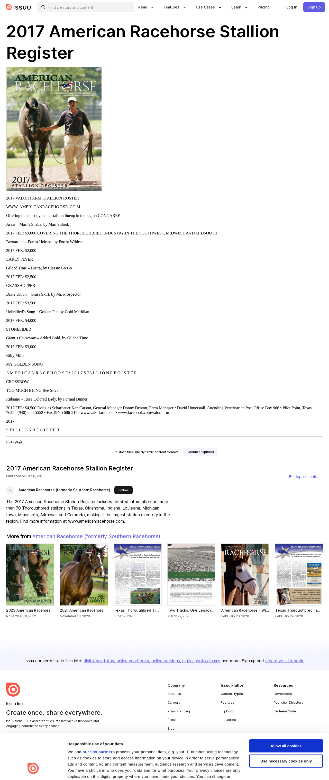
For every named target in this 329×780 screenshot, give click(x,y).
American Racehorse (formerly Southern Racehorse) (64, 490)
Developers (283, 694)
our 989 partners (99, 713)
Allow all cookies (286, 707)
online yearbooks (132, 660)
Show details (79, 770)
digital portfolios (99, 660)
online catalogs (165, 660)
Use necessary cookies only (286, 722)
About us (174, 694)
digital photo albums (201, 660)
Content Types (232, 694)
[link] (263, 7)
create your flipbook (284, 660)
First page (14, 441)
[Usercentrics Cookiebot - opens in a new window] (33, 770)
